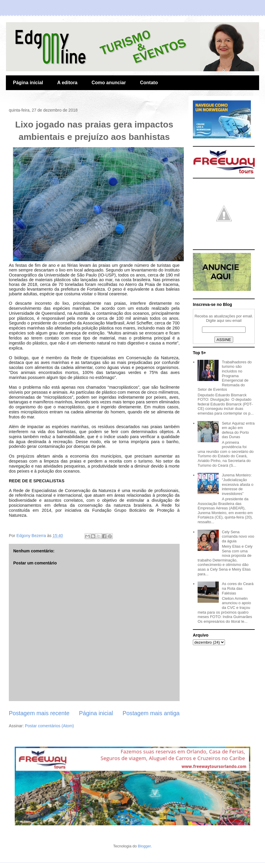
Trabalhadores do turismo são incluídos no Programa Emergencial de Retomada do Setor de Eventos (225, 376)
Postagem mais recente (39, 713)
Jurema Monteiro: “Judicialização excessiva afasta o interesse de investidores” (237, 484)
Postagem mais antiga (151, 713)
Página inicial (28, 82)
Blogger (144, 846)
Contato (149, 82)
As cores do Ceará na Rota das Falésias (238, 588)
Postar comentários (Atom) (49, 725)
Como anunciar (109, 82)
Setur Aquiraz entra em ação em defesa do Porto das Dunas (238, 430)
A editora (67, 82)
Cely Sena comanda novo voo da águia (238, 536)
